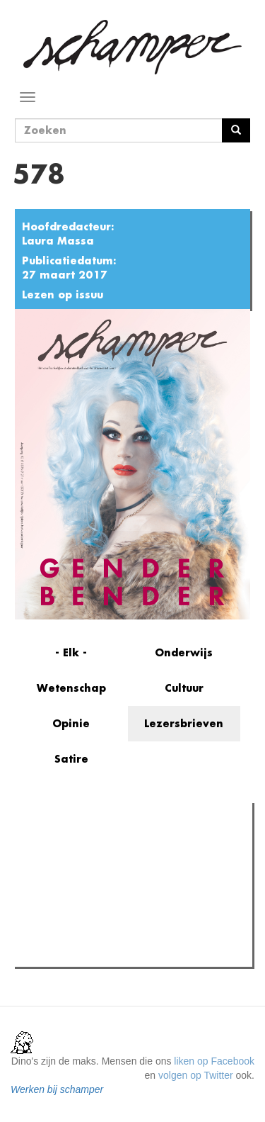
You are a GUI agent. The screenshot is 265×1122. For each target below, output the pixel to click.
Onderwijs (184, 652)
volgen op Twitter (195, 1075)
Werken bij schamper (57, 1089)
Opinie (71, 723)
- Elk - (71, 652)
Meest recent (142, 844)
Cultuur (184, 688)
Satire (71, 758)
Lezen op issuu (62, 294)
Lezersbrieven (183, 723)
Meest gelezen (59, 845)
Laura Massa (58, 240)
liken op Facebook (214, 1061)
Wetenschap (71, 688)
